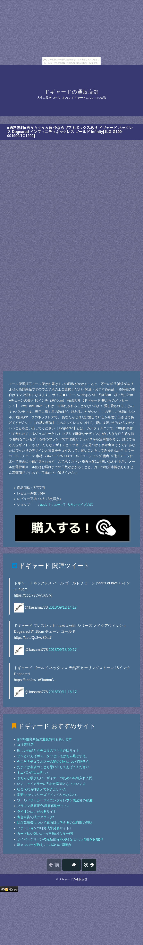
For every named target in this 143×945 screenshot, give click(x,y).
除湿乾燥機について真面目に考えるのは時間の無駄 (54, 822)
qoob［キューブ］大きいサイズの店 (66, 504)
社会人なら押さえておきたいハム (41, 789)
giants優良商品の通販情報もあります (44, 739)
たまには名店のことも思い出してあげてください (53, 767)
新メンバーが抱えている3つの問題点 (44, 845)
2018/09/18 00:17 (63, 650)
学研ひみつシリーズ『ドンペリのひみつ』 (48, 795)
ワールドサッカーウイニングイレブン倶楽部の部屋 (54, 800)
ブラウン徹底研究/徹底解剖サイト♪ (43, 806)
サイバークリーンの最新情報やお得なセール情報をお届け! (60, 839)
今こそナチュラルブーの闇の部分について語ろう (53, 761)
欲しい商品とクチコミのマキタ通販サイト (48, 750)
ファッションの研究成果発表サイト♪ (44, 828)
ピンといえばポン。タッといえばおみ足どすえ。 (53, 756)
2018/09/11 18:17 (63, 692)
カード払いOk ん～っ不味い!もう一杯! (45, 833)
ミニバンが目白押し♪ (32, 772)
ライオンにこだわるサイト (36, 811)
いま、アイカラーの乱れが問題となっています (51, 783)
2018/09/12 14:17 (63, 607)
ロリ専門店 (25, 744)
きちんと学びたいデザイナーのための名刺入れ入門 (54, 778)
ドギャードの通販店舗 (71, 92)
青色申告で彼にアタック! (35, 817)
